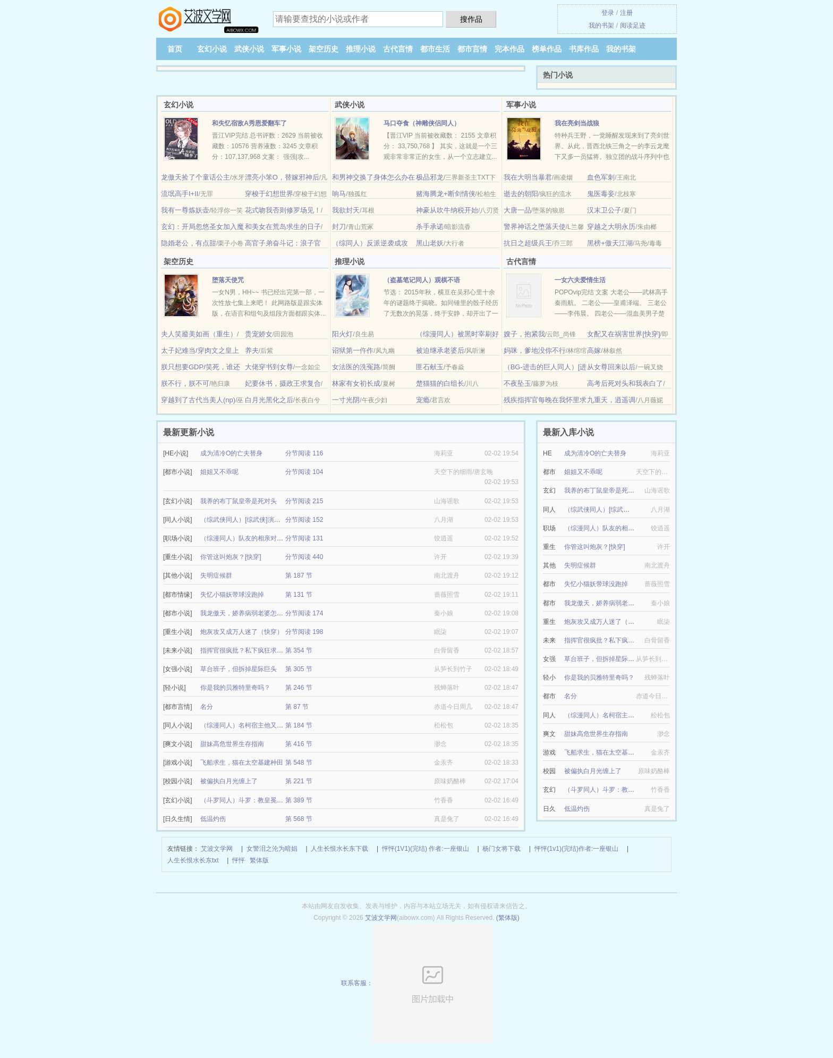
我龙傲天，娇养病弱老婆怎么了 (245, 613)
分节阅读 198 (304, 632)
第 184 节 (298, 725)
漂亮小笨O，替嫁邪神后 (282, 177)
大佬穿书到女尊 (269, 367)
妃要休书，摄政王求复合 (283, 383)
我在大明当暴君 (528, 177)
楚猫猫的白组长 (440, 383)
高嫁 (594, 350)
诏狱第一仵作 (352, 350)
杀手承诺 (430, 227)
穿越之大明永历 (611, 227)
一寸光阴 (346, 400)
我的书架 (601, 25)
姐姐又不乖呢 (219, 472)
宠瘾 (423, 400)
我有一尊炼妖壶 (185, 210)
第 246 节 (298, 687)
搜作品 (471, 19)
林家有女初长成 (356, 383)
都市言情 (472, 49)
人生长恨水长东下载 (339, 848)
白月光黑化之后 (269, 400)
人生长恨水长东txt (193, 860)
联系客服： (416, 983)
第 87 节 (297, 706)
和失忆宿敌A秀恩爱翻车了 (249, 123)
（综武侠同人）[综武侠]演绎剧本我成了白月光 (266, 519)
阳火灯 (342, 334)
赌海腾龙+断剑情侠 (445, 194)
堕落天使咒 (228, 280)
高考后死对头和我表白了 (625, 383)
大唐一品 (517, 210)
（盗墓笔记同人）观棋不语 (422, 280)
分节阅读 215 (304, 501)
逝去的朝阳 (521, 194)
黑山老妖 (430, 243)
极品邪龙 (430, 177)
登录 (607, 12)
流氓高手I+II (179, 194)
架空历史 (323, 49)
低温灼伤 (213, 819)
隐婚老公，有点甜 (188, 243)
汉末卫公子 (604, 210)
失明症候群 (216, 575)
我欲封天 (346, 210)
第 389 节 (298, 800)
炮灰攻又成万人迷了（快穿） (241, 632)
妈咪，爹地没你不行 (535, 350)
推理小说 (361, 49)
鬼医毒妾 (601, 194)
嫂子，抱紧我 (524, 334)
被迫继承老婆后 (440, 350)
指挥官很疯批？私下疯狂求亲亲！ (248, 650)
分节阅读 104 (304, 472)
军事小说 (286, 49)
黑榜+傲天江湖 (610, 243)
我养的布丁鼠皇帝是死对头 (238, 501)
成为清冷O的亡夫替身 (231, 453)
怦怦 (238, 860)
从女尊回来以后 (611, 367)
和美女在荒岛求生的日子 (283, 227)
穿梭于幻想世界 (269, 194)
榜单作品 (547, 49)
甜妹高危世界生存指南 (232, 744)
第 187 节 (298, 575)
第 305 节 (298, 669)
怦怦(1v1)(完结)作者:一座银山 (576, 848)
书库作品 (584, 49)
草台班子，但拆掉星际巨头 (238, 669)
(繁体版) (508, 917)
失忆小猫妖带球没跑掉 (232, 594)
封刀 (339, 227)
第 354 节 (298, 650)
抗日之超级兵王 (528, 243)
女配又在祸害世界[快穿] (623, 334)
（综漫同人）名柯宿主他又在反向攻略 (254, 725)
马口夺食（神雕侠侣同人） (422, 123)
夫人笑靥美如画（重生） (199, 334)
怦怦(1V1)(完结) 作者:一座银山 (425, 848)
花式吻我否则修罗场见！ (283, 210)
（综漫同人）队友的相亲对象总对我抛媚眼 (260, 538)
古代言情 (398, 49)
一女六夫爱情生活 (580, 280)
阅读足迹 (632, 25)
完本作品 (509, 49)
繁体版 (259, 860)
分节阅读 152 (304, 519)
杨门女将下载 (501, 848)
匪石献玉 (430, 367)
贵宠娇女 (259, 334)
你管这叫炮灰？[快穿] (230, 557)
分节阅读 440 (304, 557)
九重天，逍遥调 (611, 400)
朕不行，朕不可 (185, 383)
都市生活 (435, 49)
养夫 (252, 350)
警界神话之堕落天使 (535, 227)
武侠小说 (249, 49)
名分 (206, 706)
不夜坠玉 (517, 383)
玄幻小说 (212, 49)
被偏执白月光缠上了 (229, 781)
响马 (339, 194)
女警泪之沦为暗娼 (272, 848)
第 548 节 (298, 762)
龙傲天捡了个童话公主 (195, 177)
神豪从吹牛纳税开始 (447, 210)
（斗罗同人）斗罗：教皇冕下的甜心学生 (257, 800)
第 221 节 (298, 781)
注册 (626, 12)
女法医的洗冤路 (356, 367)
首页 (174, 49)
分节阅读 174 (304, 613)
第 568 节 (298, 819)
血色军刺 (601, 177)
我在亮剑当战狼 (577, 123)
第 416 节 (298, 744)
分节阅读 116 (304, 453)
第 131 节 (298, 594)
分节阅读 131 (304, 538)
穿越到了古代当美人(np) (198, 400)
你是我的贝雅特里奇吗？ (235, 687)
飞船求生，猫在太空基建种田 (241, 762)
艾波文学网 (217, 848)
